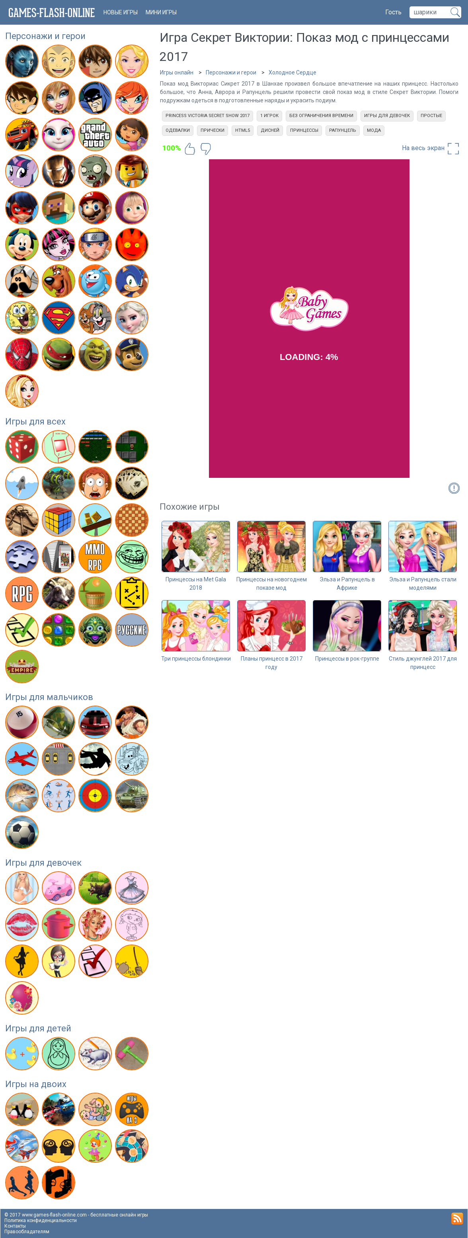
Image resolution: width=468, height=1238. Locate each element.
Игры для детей (38, 1028)
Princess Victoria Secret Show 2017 (208, 115)
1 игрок (269, 115)
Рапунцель (342, 130)
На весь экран (431, 148)
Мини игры (161, 12)
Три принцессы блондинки (196, 658)
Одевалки (178, 130)
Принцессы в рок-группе (347, 658)
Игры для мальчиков (49, 697)
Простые (431, 115)
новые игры (120, 12)
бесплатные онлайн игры (119, 1215)
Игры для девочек (43, 863)
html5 (242, 130)
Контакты (15, 1226)
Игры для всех (35, 421)
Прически (212, 130)
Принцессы (304, 130)
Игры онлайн (176, 72)
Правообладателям (26, 1231)
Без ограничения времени (321, 115)
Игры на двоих (35, 1084)
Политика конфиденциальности (40, 1220)
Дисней (270, 130)
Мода (374, 130)
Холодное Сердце (292, 72)
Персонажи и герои (45, 36)
